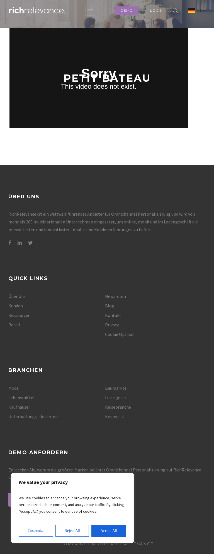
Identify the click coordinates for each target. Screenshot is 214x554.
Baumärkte (116, 388)
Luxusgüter (115, 397)
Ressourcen (19, 315)
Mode (13, 388)
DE (201, 10)
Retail (14, 324)
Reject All (72, 531)
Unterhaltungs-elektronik (33, 416)
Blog (109, 306)
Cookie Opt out (119, 334)
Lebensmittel (21, 397)
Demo (127, 10)
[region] (72, 508)
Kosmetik (114, 416)
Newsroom (115, 296)
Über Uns (17, 296)
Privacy (112, 324)
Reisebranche (118, 407)
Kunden (15, 306)
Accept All (108, 531)
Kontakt (113, 315)
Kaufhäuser (19, 407)
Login (156, 10)
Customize (36, 531)
